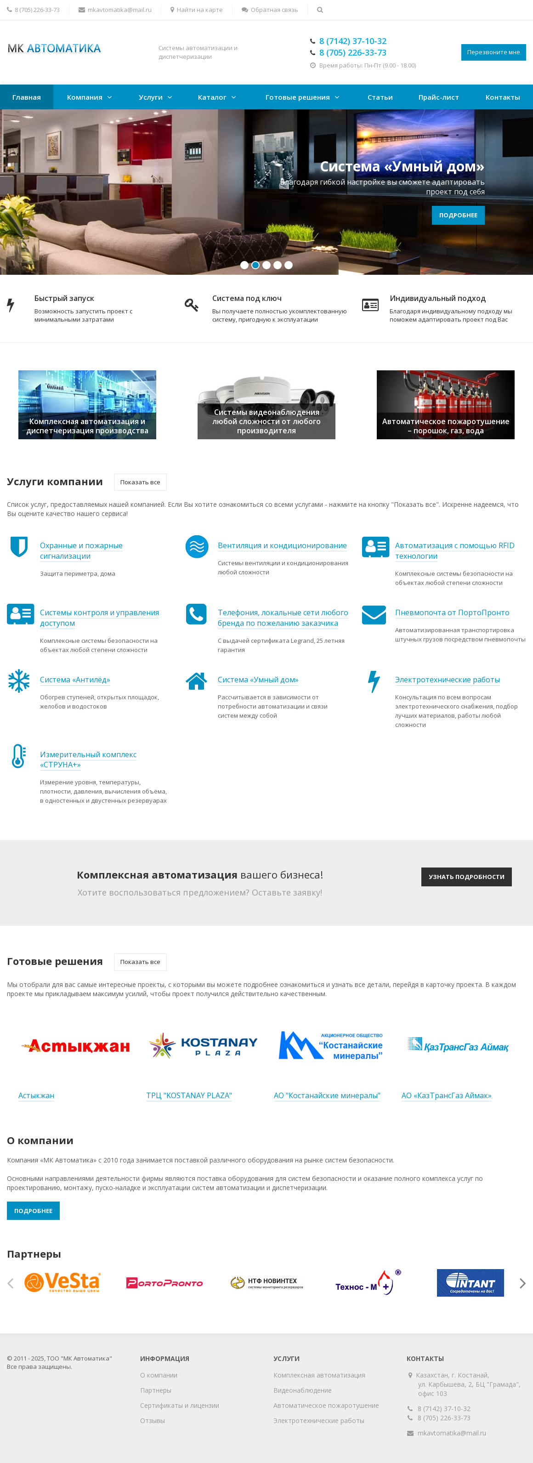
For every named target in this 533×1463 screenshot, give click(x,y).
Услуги (151, 97)
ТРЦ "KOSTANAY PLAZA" (189, 1095)
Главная (26, 97)
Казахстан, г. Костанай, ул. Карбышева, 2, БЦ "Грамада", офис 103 (469, 1384)
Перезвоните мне (493, 52)
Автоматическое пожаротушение (326, 1405)
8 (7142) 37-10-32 (444, 1408)
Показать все (140, 482)
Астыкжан (36, 1095)
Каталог (212, 97)
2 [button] (255, 265)
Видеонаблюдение (302, 1390)
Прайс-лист (439, 97)
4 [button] (277, 265)
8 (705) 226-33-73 (444, 1417)
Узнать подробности (467, 877)
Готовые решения (298, 97)
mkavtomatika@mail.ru (452, 1433)
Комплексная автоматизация (319, 1375)
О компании (158, 1375)
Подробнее (458, 215)
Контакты (503, 97)
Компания (84, 97)
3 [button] (266, 265)
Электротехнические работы (318, 1420)
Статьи (380, 97)
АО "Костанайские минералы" (327, 1095)
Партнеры (155, 1390)
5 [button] (288, 265)
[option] (266, 192)
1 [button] (244, 265)
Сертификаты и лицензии (179, 1405)
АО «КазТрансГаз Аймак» (447, 1095)
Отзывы (152, 1420)
